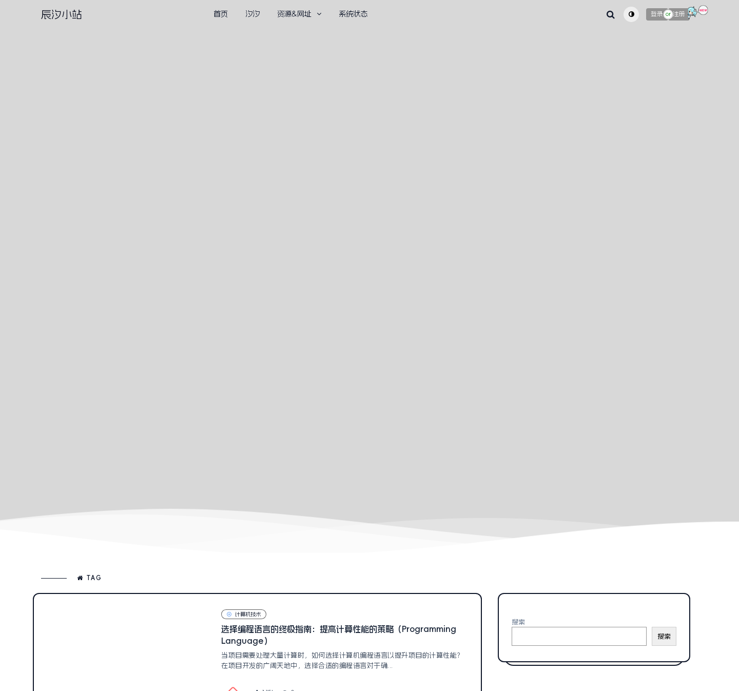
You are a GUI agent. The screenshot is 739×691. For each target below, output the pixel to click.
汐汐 (252, 13)
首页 (220, 13)
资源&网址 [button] (294, 13)
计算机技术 (244, 614)
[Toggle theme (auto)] (631, 14)
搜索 (518, 622)
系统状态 (353, 13)
